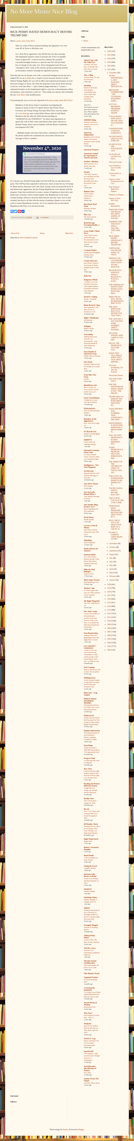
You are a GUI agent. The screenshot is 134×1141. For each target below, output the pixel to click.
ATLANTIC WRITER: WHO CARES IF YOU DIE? (116, 336)
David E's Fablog (90, 297)
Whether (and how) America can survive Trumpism (91, 124)
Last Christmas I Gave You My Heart (115, 168)
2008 (109, 628)
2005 (109, 639)
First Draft (88, 362)
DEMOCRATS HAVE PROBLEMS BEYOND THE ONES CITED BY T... (115, 511)
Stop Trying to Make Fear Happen (114, 189)
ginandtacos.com (90, 385)
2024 (109, 59)
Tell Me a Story (90, 948)
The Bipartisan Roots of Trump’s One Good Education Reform (91, 707)
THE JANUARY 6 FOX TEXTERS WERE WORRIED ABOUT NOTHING (116, 324)
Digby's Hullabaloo (91, 318)
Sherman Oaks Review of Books (90, 875)
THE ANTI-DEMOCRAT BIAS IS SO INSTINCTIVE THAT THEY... (115, 311)
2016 (109, 599)
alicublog (87, 86)
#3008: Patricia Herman (92, 356)
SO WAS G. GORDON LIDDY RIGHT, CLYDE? (116, 536)
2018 (109, 592)
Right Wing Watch (91, 839)
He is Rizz (87, 1073)
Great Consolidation (91, 398)
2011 (109, 617)
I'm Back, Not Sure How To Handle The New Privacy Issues (91, 67)
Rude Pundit (89, 855)
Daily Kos (87, 276)
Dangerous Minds (91, 280)
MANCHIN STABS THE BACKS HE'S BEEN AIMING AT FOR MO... (116, 214)
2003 (109, 646)
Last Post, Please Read (91, 1083)
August (112, 554)
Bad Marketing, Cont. (91, 582)
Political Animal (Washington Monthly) (90, 701)
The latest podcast (90, 217)
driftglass (87, 326)
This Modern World (91, 973)
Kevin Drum (89, 517)
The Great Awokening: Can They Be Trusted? (116, 368)
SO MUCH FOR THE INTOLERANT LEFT (115, 147)
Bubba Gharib (89, 328)
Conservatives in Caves (115, 174)
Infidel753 (88, 440)
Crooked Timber (90, 250)
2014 (109, 606)
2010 (109, 621)
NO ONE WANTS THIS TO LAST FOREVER (116, 139)
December (113, 73)
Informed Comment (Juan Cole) (91, 451)
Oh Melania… (89, 320)
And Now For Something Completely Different (92, 952)
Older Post (69, 233)
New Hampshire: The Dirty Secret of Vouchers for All (91, 309)
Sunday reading (89, 891)
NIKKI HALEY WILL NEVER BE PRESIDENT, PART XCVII (116, 300)
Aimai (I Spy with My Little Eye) (91, 61)
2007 (109, 632)
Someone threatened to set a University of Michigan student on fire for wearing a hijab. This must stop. (92, 914)
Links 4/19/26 (88, 574)
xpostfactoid (88, 1051)
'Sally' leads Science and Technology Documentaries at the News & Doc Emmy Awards (91, 239)
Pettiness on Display (116, 195)
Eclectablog (88, 334)
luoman (65, 1129)
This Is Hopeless (89, 542)
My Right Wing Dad (91, 601)
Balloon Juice (89, 191)
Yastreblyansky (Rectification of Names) (90, 1068)
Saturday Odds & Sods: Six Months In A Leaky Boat (92, 366)
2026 (109, 51)
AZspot (87, 172)
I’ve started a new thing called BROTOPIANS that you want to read (92, 994)
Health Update (89, 519)
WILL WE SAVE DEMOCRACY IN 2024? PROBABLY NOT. (115, 439)
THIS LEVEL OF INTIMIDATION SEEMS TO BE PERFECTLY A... (116, 480)
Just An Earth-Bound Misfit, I (90, 493)
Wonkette (87, 1024)
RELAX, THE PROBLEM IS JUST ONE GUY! (115, 346)
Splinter (87, 908)
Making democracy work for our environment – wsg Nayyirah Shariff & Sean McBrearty (90, 341)
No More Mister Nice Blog (43, 11)
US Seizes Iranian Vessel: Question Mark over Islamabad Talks (91, 457)
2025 (109, 55)
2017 (109, 595)
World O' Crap (90, 1039)
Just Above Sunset (91, 484)
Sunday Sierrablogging (92, 434)
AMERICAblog (90, 120)
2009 (109, 624)
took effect (21, 95)
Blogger (81, 1129)
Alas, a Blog (88, 75)
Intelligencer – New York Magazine (91, 466)
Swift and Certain (115, 162)
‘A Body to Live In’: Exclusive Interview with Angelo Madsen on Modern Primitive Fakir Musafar (91, 286)
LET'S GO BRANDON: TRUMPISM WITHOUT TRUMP (114, 108)
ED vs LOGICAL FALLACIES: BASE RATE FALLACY (91, 389)
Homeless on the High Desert (90, 420)
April (111, 569)
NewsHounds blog (91, 633)
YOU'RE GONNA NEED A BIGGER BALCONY (115, 491)
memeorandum (90, 555)
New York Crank (90, 611)
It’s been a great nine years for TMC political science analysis (92, 592)
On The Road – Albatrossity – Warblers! (89, 196)
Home (42, 233)
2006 (109, 635)
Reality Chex (89, 798)
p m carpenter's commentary (90, 647)
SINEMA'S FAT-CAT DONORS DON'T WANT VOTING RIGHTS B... (115, 262)
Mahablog (88, 540)
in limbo (28, 78)
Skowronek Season (116, 375)
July (111, 558)
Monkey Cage (89, 588)
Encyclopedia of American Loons (90, 353)
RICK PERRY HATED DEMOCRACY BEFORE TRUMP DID (115, 240)
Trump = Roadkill (90, 299)
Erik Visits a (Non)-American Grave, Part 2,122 (91, 532)
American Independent (89, 134)
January (112, 580)
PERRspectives (90, 678)
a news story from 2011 (25, 41)
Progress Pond (89, 758)
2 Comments (44, 217)
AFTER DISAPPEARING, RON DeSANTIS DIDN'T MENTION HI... (116, 81)
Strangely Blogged (91, 925)
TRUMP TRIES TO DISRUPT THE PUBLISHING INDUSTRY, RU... (116, 401)
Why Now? (88, 1013)
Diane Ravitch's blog (92, 305)
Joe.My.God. (89, 471)
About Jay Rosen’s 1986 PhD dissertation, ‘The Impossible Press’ (92, 750)
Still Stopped (88, 486)
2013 (109, 610)
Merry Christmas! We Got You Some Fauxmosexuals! (91, 1043)
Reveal (86, 809)
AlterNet (87, 105)
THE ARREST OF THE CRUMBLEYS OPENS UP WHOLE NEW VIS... (115, 467)
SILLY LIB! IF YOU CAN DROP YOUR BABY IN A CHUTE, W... (115, 524)
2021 (109, 69)
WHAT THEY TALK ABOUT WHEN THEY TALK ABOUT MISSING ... (115, 357)
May (111, 565)
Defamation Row (90, 1007)
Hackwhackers (89, 408)
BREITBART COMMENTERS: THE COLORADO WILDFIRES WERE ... (116, 95)
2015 (109, 603)
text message (24, 113)
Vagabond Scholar (91, 977)
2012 (109, 613)
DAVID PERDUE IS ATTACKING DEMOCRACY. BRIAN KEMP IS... (116, 427)
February (112, 576)
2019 (109, 588)
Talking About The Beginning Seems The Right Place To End (91, 637)
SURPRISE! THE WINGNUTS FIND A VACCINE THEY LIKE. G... (115, 227)
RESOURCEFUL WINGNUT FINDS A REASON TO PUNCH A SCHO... (115, 275)
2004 (109, 643)
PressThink (88, 746)
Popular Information (92, 731)
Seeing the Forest (90, 866)
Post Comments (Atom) (28, 238)
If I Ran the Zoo (90, 432)
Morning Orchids (90, 208)
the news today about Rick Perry (59, 100)
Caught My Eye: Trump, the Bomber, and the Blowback (91, 790)
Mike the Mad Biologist (89, 571)
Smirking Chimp (90, 897)
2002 (109, 650)
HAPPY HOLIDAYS (114, 205)
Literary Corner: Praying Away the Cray (116, 181)
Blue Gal (87, 215)
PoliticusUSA (89, 716)
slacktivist (88, 889)
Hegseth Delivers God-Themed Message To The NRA (92, 475)
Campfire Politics (90, 868)
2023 (109, 62)
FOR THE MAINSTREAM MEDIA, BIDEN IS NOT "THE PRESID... (116, 389)
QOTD (86, 379)
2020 (109, 584)
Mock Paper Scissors (92, 580)
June (111, 562)
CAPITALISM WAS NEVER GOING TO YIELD (115, 251)
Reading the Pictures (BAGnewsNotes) (92, 785)
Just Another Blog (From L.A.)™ (91, 506)
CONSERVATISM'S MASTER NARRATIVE (116, 131)
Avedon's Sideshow (91, 162)
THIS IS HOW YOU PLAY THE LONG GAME (116, 500)
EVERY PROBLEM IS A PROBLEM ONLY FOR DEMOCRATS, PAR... (116, 453)
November (113, 544)
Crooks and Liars (90, 261)
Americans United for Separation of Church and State (91, 156)
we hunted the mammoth (89, 989)
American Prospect (91, 150)
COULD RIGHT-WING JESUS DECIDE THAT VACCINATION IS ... (116, 120)
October (112, 547)
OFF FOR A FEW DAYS (115, 380)
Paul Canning (89, 667)
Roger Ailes (88, 841)
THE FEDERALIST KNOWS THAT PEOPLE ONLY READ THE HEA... (116, 289)
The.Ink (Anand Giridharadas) (90, 962)
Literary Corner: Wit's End (115, 199)
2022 (109, 66)
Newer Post (15, 233)
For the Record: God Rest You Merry (115, 156)
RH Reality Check (91, 824)
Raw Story (88, 769)
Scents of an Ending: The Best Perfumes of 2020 (91, 881)
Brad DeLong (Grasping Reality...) (91, 224)
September (113, 551)
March (112, 573)
